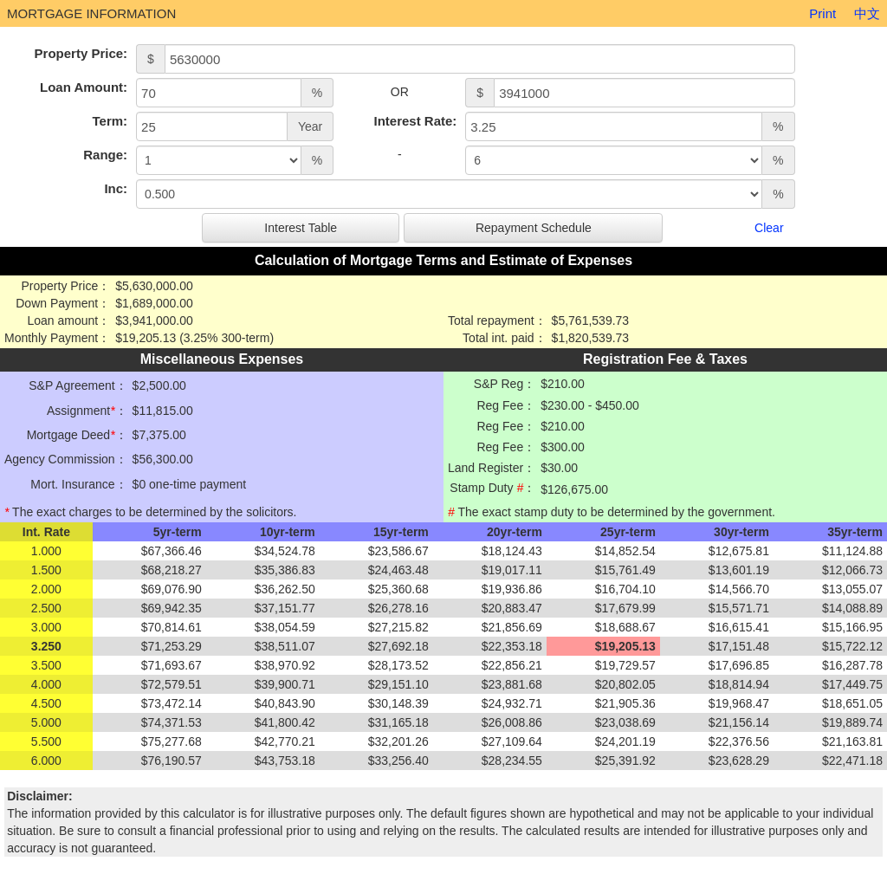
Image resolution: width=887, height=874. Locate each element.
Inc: (115, 188)
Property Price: (81, 53)
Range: (105, 154)
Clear (768, 228)
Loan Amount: (83, 87)
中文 (867, 13)
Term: (110, 120)
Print (822, 13)
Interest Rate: (414, 120)
